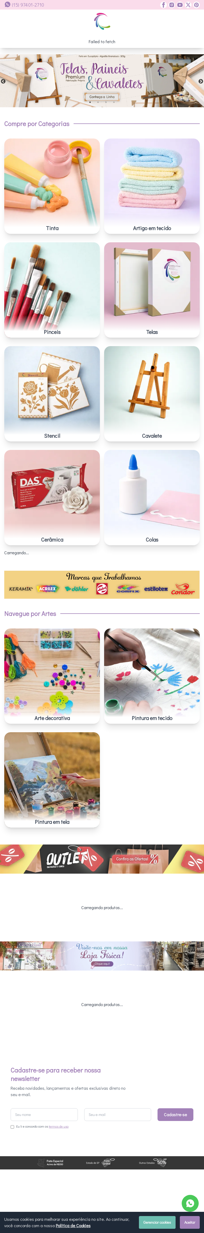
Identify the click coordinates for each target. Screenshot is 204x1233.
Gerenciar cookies (157, 1222)
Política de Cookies (73, 1225)
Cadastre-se (175, 1053)
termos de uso (59, 1065)
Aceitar (189, 1222)
